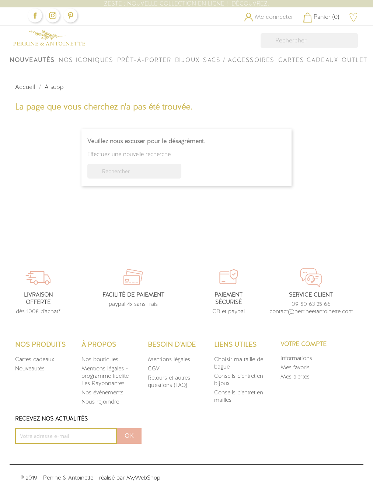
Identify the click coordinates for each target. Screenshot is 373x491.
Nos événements (102, 392)
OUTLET (354, 60)
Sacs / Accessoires (239, 60)
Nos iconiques (86, 60)
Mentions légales (169, 359)
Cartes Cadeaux (308, 60)
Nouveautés (32, 60)
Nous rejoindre (100, 401)
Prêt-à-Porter (144, 60)
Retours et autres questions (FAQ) (169, 381)
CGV (154, 368)
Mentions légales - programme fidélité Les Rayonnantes (105, 376)
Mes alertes (295, 376)
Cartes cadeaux (34, 359)
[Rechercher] (309, 40)
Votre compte (303, 344)
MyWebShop (143, 477)
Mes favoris (295, 367)
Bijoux (187, 60)
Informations (296, 358)
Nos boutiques (99, 359)
